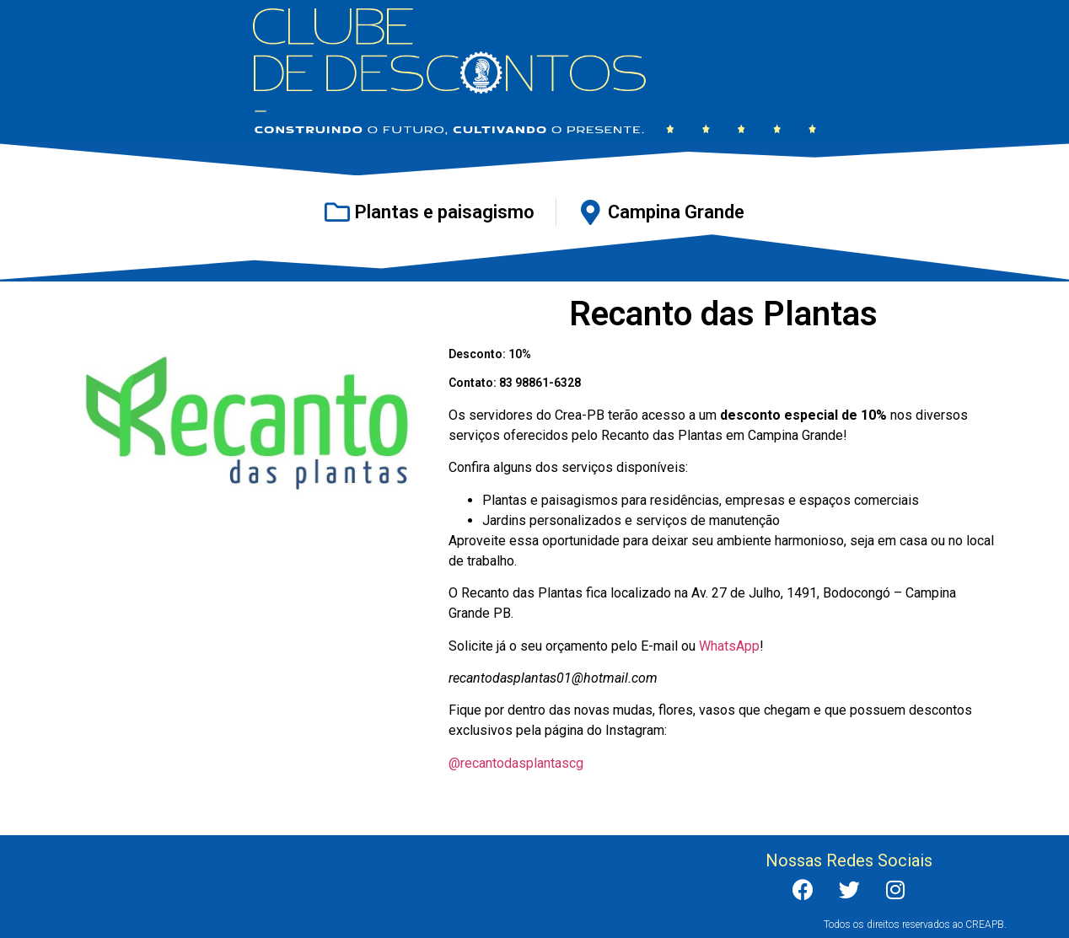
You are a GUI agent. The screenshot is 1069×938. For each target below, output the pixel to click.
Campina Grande (676, 211)
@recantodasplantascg (516, 763)
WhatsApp (729, 646)
